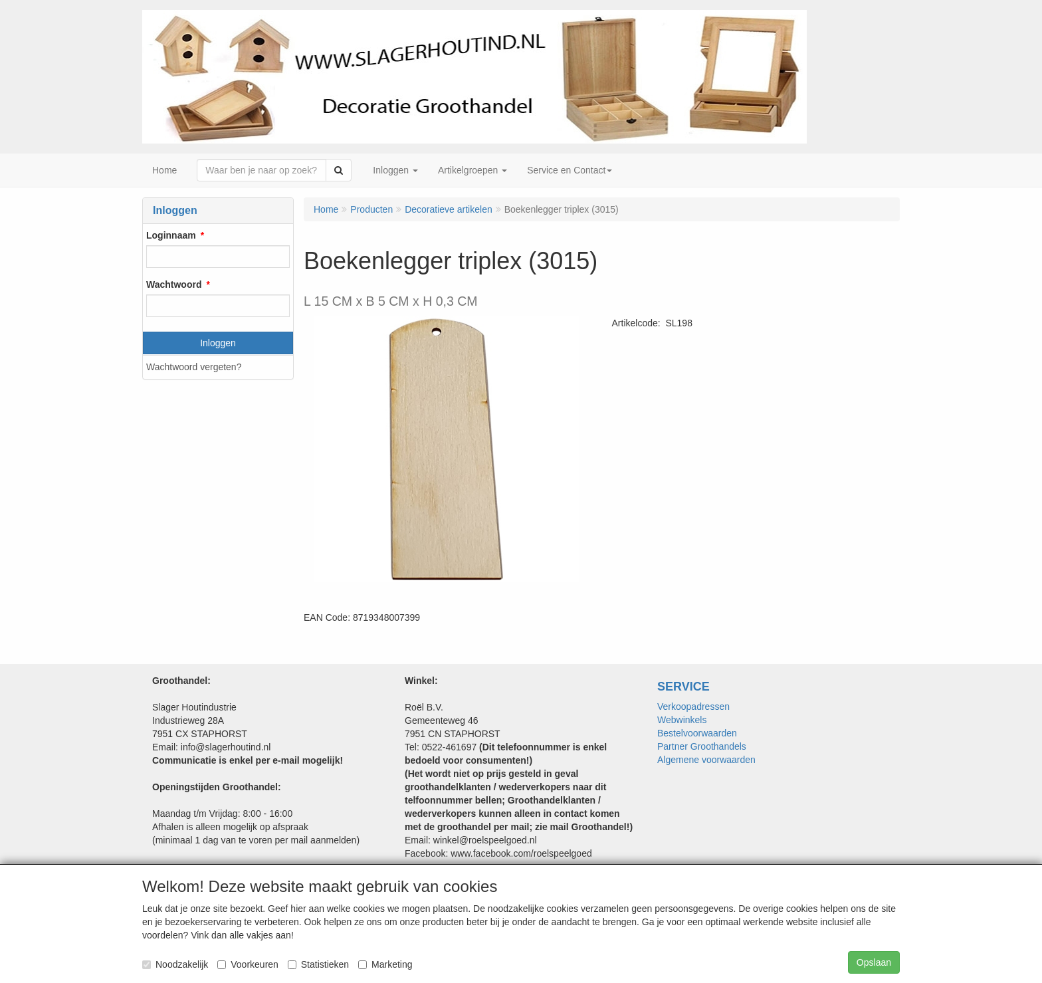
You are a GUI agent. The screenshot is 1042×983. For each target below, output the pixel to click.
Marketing (385, 964)
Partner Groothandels (701, 746)
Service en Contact (569, 170)
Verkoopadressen (693, 706)
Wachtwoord (173, 284)
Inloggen (218, 343)
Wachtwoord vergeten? (193, 367)
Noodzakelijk (175, 964)
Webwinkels (681, 719)
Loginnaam (171, 235)
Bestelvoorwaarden (697, 733)
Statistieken (318, 964)
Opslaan (874, 962)
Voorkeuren (247, 964)
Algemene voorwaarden (706, 759)
